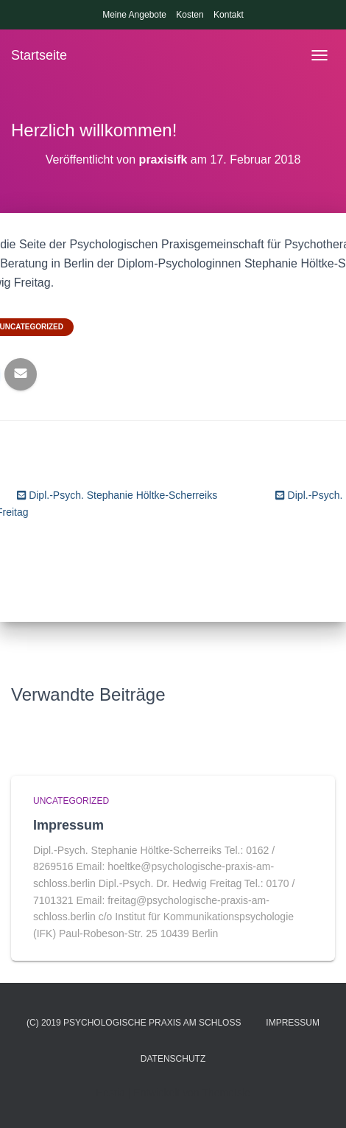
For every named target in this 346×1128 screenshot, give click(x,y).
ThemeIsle (226, 1093)
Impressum (68, 825)
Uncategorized (71, 801)
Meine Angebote (134, 15)
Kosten (189, 15)
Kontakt (228, 15)
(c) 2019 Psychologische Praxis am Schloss (134, 1022)
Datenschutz (173, 1059)
